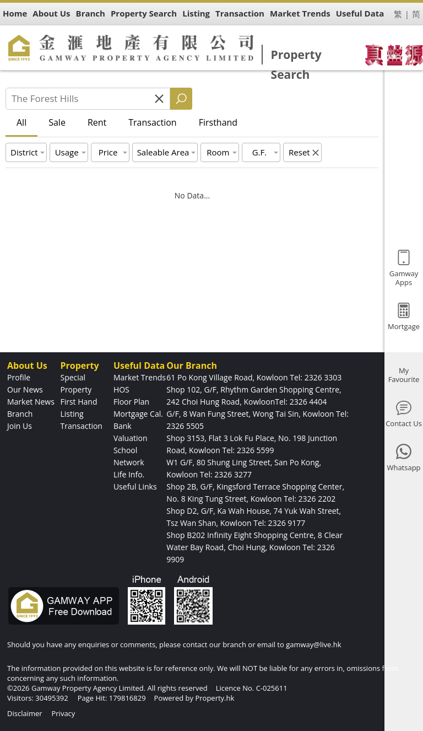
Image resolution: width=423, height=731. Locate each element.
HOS (121, 389)
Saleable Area (163, 152)
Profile (18, 377)
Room (218, 152)
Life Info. (128, 474)
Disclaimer (24, 713)
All (21, 122)
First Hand (78, 401)
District (24, 152)
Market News (31, 401)
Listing (71, 414)
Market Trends (139, 377)
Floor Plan (131, 401)
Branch (19, 414)
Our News (25, 389)
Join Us (19, 426)
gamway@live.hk (313, 644)
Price (108, 152)
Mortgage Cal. (138, 414)
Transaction (152, 122)
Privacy (63, 713)
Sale (57, 122)
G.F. (259, 152)
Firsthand (218, 122)
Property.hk (214, 698)
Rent (97, 122)
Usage (67, 152)
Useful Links (135, 486)
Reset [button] (299, 152)
